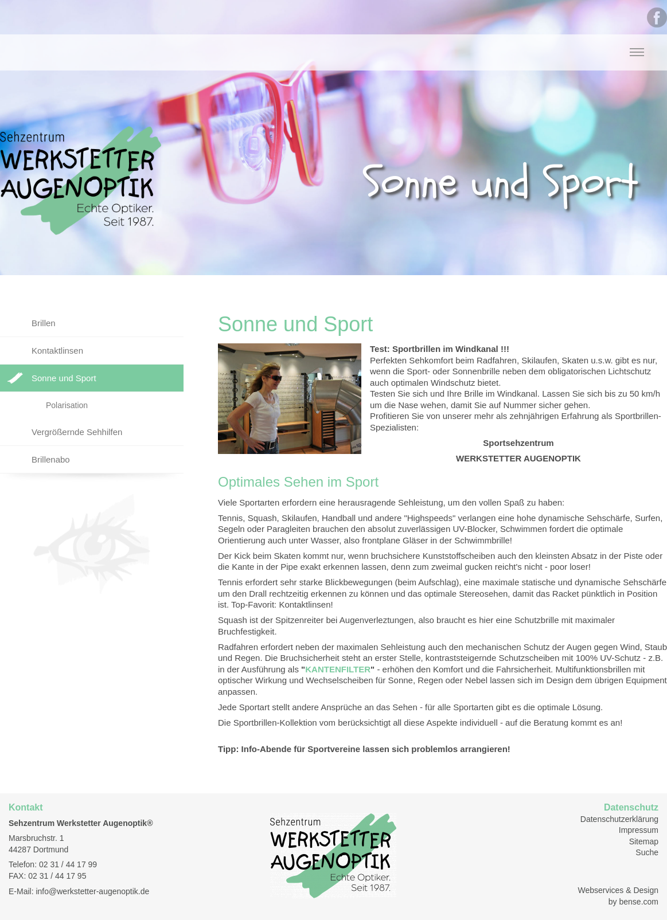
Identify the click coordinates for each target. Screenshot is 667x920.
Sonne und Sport (64, 378)
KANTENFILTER (337, 669)
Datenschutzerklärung (619, 819)
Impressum (638, 830)
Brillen (44, 323)
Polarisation (67, 405)
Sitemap (643, 841)
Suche (646, 852)
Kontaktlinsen (57, 350)
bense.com (638, 901)
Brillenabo (51, 459)
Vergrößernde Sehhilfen (77, 432)
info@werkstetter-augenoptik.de (92, 891)
